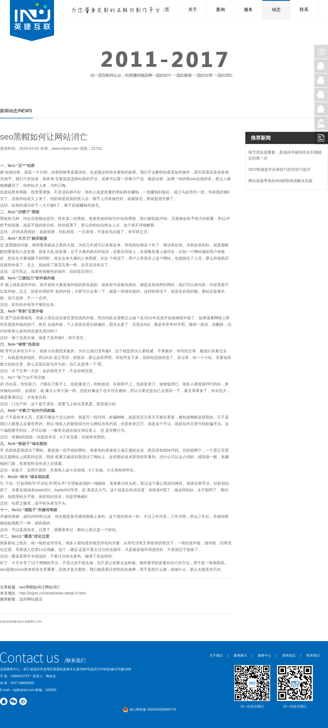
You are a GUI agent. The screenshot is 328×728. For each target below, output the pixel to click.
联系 (304, 9)
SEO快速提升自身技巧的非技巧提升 (279, 169)
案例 (220, 9)
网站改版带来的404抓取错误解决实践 (280, 180)
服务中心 (264, 655)
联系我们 (313, 655)
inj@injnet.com (23, 690)
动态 (276, 9)
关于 (192, 9)
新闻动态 (288, 655)
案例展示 (240, 655)
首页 (164, 9)
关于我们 (216, 655)
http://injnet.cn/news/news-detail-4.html (52, 593)
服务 (248, 9)
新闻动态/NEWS (16, 110)
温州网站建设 (30, 599)
